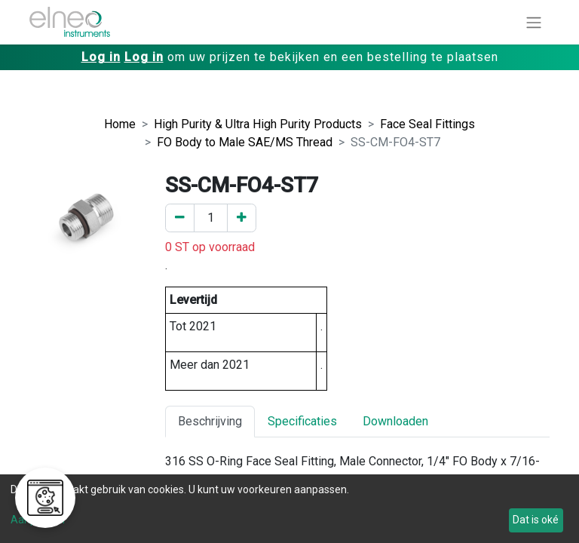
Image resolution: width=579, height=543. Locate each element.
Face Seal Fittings (427, 124)
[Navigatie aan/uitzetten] (534, 22)
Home (120, 124)
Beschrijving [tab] (210, 421)
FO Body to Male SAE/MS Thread (244, 142)
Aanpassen (38, 520)
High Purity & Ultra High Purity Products (258, 124)
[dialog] (289, 508)
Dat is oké (536, 520)
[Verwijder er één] (180, 218)
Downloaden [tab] (395, 421)
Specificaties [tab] (302, 421)
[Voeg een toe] (241, 218)
